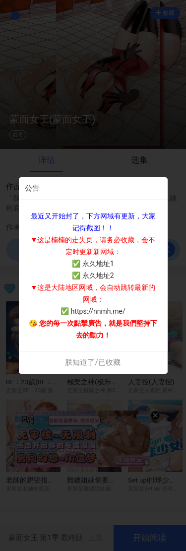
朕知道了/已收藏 (92, 362)
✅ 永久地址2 (93, 275)
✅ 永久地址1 (93, 264)
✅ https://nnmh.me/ (93, 311)
